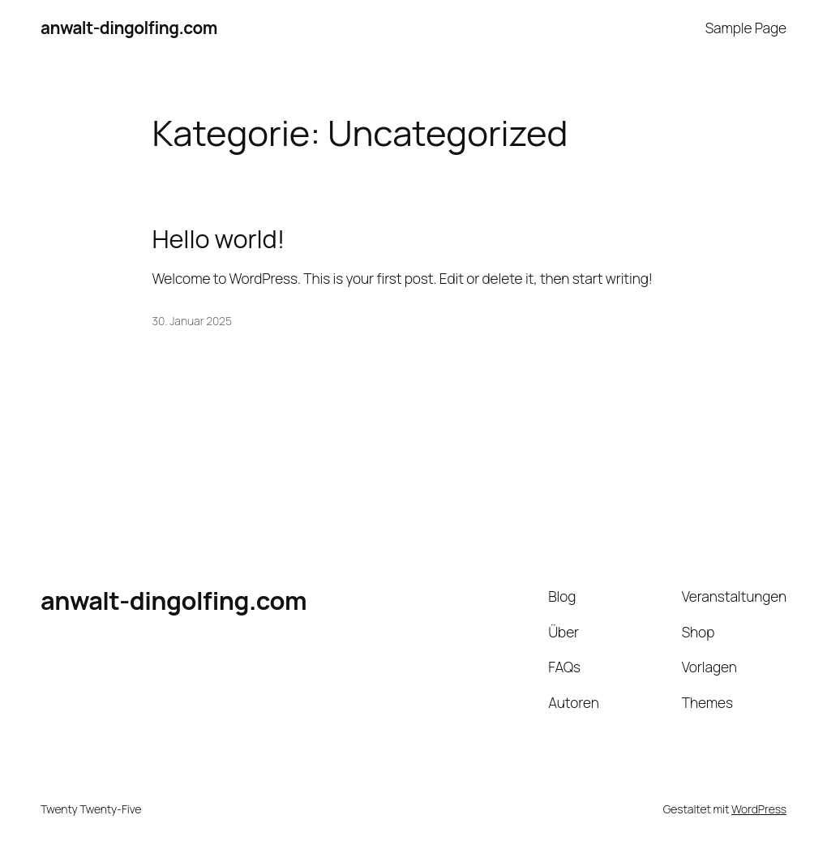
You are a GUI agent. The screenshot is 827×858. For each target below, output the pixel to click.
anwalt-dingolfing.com (129, 27)
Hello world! (218, 239)
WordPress (758, 809)
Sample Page (745, 27)
